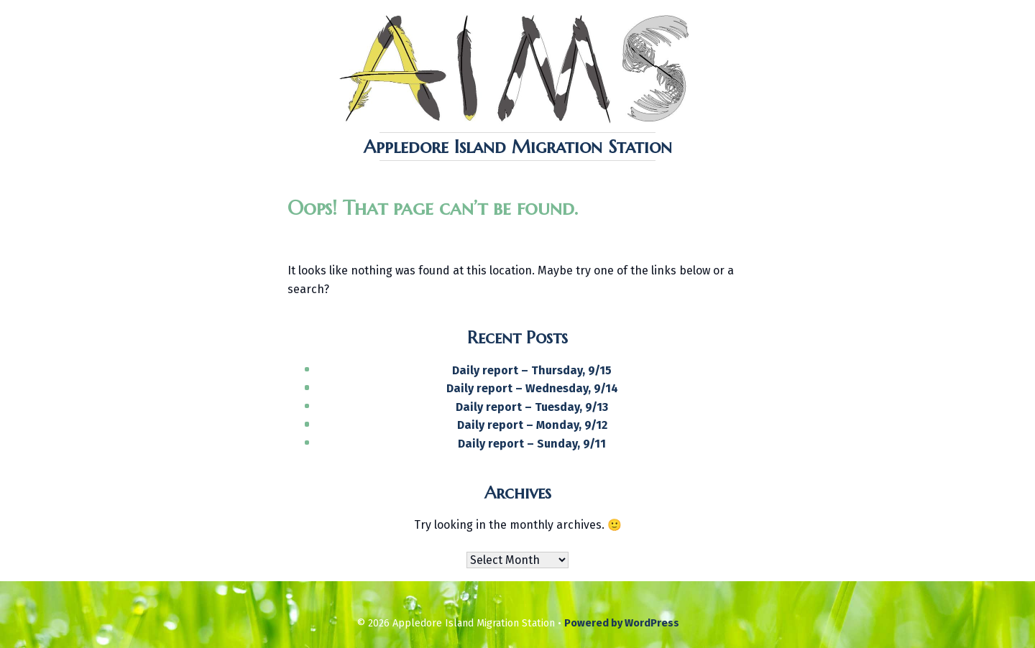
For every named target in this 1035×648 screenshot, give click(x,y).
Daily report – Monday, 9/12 (532, 425)
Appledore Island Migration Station (518, 146)
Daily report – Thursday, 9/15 (532, 370)
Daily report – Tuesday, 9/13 (532, 407)
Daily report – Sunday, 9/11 (532, 443)
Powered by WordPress (621, 623)
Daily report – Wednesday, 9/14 (532, 388)
